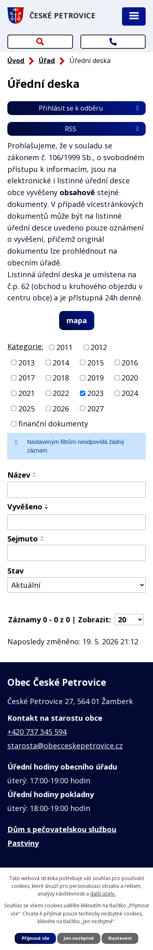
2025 (26, 408)
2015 (95, 362)
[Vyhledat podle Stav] (76, 585)
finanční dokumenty (53, 423)
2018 (61, 378)
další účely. (102, 893)
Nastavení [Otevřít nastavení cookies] (119, 938)
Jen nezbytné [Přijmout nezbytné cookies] (79, 938)
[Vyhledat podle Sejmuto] (76, 553)
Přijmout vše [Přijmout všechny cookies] (35, 938)
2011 (64, 347)
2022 (61, 393)
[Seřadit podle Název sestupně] (34, 476)
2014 (61, 362)
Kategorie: (25, 346)
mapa (77, 320)
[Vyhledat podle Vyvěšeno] (76, 522)
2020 (130, 378)
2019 (95, 378)
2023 (95, 393)
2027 (95, 408)
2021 (26, 393)
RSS (103, 128)
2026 (61, 408)
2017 (26, 378)
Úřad (47, 60)
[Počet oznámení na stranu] (129, 619)
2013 (26, 362)
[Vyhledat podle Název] (76, 490)
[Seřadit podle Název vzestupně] (34, 473)
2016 (130, 362)
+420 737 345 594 (37, 732)
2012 (99, 347)
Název (18, 475)
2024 (130, 393)
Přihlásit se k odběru (90, 108)
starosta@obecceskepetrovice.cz (65, 745)
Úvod (15, 60)
